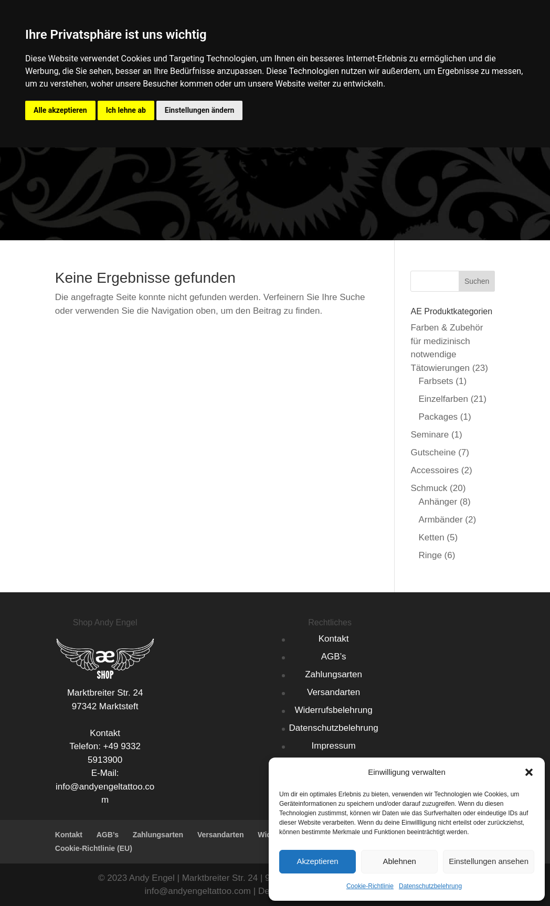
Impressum (334, 746)
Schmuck (428, 488)
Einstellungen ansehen (488, 861)
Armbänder (440, 520)
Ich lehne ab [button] (126, 110)
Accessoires (434, 470)
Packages (438, 417)
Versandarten (333, 692)
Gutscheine (433, 452)
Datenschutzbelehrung (430, 886)
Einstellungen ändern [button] (200, 110)
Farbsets (435, 381)
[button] (529, 772)
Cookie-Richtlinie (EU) (93, 848)
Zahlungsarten (333, 674)
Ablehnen (399, 861)
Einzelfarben (443, 399)
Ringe (429, 555)
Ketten (431, 537)
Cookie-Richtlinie (370, 886)
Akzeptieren (317, 861)
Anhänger (437, 502)
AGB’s (333, 657)
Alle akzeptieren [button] (60, 110)
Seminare (429, 435)
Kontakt (334, 639)
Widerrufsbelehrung (333, 710)
